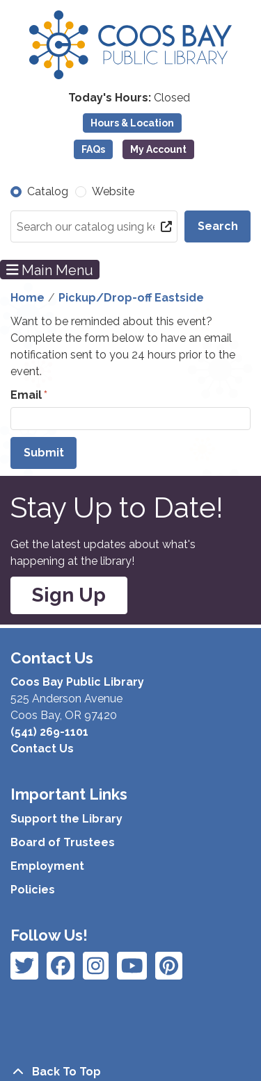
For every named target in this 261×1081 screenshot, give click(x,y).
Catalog (47, 191)
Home (27, 297)
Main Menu (50, 270)
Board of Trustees (62, 842)
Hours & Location (132, 123)
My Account (158, 149)
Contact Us (42, 748)
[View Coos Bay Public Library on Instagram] (60, 966)
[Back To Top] (130, 1072)
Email (26, 395)
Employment (47, 866)
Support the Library (66, 818)
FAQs (93, 149)
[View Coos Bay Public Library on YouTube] (168, 966)
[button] (128, 98)
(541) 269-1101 (49, 731)
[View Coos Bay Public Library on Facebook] (24, 966)
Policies (32, 889)
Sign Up (69, 595)
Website (113, 191)
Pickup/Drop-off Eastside (131, 297)
